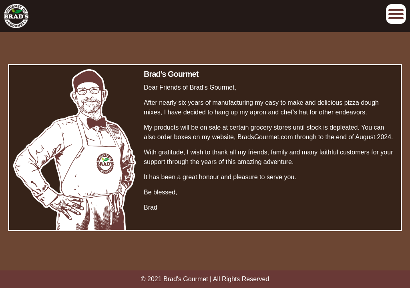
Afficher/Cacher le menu (396, 14)
